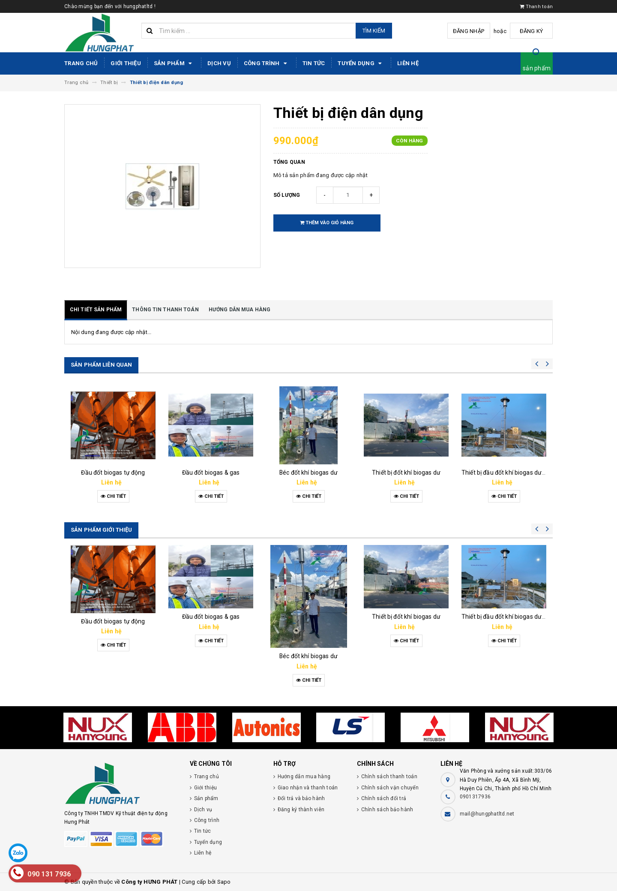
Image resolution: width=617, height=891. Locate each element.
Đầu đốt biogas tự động (113, 472)
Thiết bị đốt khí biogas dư (406, 472)
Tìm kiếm (373, 30)
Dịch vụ (219, 63)
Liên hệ (408, 63)
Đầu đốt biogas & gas (211, 472)
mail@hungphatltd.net (487, 814)
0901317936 (475, 797)
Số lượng (286, 195)
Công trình (267, 63)
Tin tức (314, 63)
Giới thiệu (126, 63)
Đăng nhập (468, 31)
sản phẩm (537, 68)
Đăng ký (531, 31)
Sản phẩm (174, 63)
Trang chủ (81, 63)
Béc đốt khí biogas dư (308, 472)
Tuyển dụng (361, 63)
